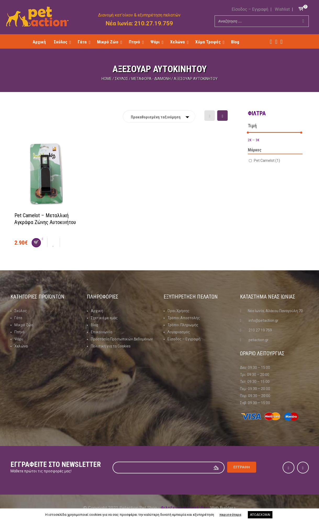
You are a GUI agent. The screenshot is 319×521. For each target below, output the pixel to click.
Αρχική (97, 311)
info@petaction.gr (263, 320)
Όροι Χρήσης (178, 311)
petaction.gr (258, 340)
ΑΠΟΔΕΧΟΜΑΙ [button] (260, 515)
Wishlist (282, 9)
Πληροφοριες (102, 297)
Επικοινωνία (101, 332)
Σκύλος (121, 79)
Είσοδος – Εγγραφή (250, 9)
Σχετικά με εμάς (104, 318)
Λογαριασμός (178, 332)
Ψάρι (18, 339)
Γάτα (18, 318)
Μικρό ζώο (23, 325)
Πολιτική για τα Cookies (111, 346)
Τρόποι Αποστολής (183, 318)
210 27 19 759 (260, 330)
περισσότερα (230, 515)
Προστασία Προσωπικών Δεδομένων (122, 339)
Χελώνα (21, 346)
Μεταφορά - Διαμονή (151, 79)
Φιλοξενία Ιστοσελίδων (185, 507)
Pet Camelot (267, 160)
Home (107, 79)
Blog (94, 325)
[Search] (303, 21)
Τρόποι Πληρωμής (182, 325)
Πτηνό (19, 332)
